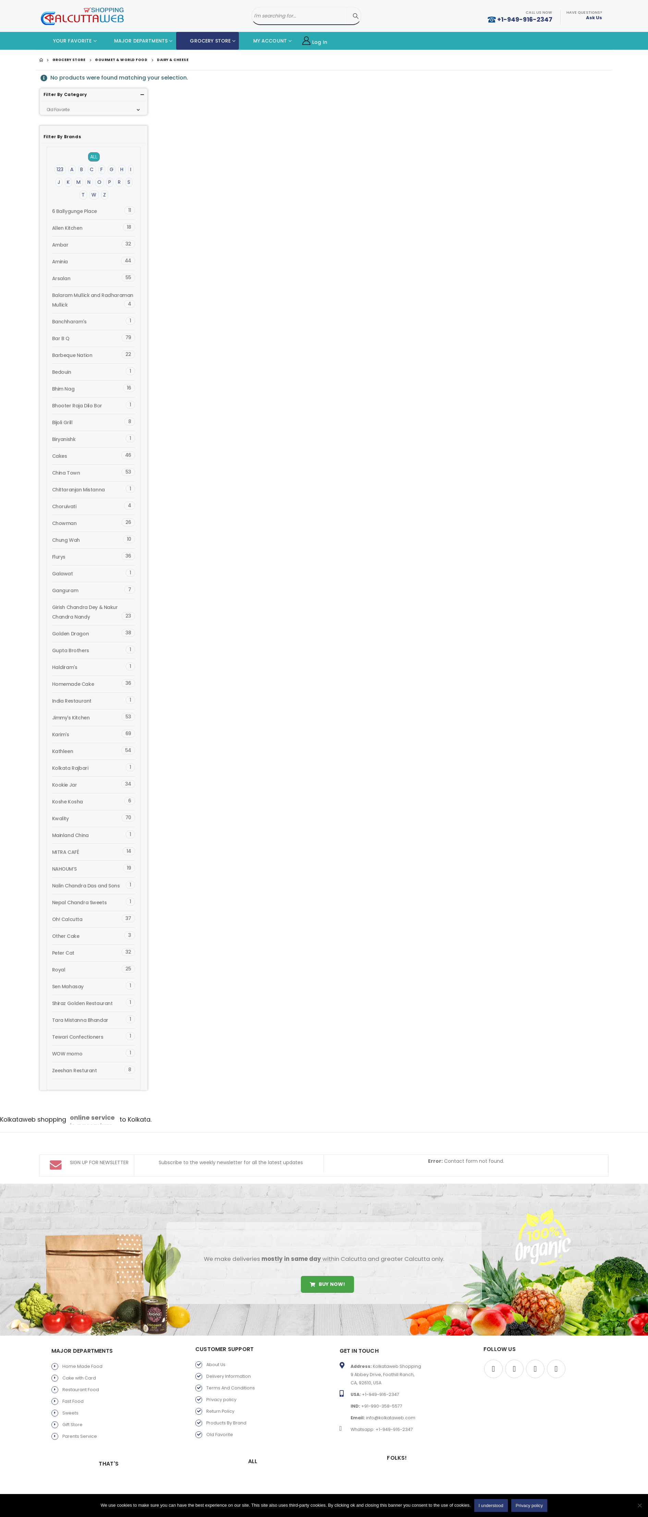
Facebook (493, 1351)
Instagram (556, 1351)
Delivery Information (228, 1358)
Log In (314, 41)
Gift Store (72, 1407)
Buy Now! (327, 1266)
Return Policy (220, 1393)
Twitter (514, 1351)
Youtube (535, 1351)
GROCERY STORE (205, 40)
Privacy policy (221, 1382)
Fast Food (73, 1383)
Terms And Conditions (230, 1370)
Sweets (70, 1395)
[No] (639, 1505)
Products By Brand (226, 1405)
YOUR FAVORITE (67, 40)
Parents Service (79, 1418)
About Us (215, 1347)
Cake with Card (79, 1360)
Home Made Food (82, 1348)
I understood (491, 1505)
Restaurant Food (80, 1372)
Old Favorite (219, 1417)
